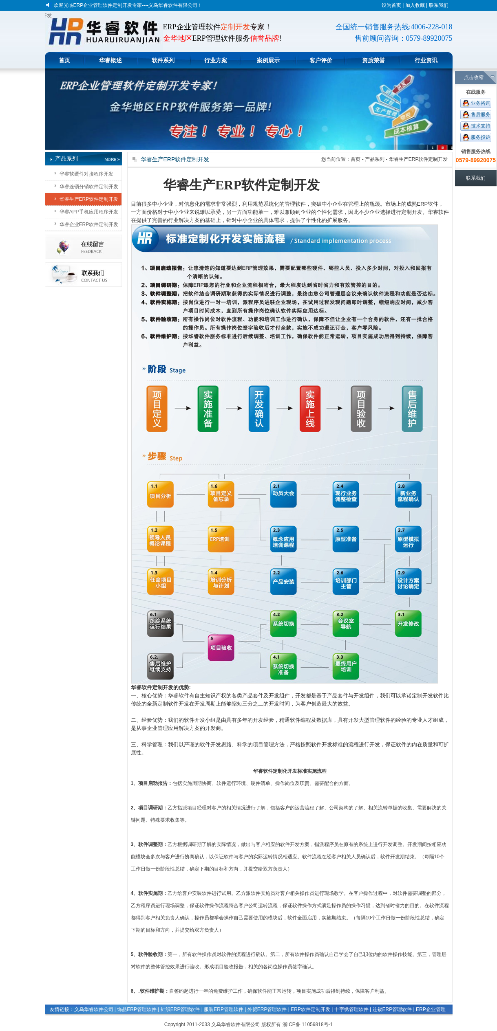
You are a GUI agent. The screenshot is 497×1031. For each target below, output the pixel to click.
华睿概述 (110, 60)
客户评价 (320, 60)
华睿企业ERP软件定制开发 (89, 224)
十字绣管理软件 (351, 1009)
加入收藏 (415, 5)
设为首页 (391, 5)
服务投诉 (480, 137)
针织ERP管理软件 (180, 1009)
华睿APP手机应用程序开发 (89, 212)
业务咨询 (480, 103)
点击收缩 (474, 77)
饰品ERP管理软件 (137, 1009)
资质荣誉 (373, 60)
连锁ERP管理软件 (392, 1009)
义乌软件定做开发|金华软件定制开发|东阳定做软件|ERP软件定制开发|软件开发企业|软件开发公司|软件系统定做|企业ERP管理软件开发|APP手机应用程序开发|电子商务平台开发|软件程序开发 (48, 15)
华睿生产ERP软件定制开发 (89, 199)
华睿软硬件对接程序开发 (86, 174)
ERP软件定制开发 (310, 1009)
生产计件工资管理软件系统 (371, 1019)
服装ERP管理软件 (223, 1009)
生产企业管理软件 (135, 1019)
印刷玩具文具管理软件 (87, 1019)
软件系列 (163, 60)
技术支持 (480, 126)
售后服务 (480, 114)
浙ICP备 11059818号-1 (308, 1024)
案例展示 (268, 60)
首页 (64, 60)
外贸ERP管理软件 (267, 1009)
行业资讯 (426, 60)
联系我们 (438, 5)
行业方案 (215, 60)
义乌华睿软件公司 (93, 1009)
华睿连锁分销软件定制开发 (89, 186)
